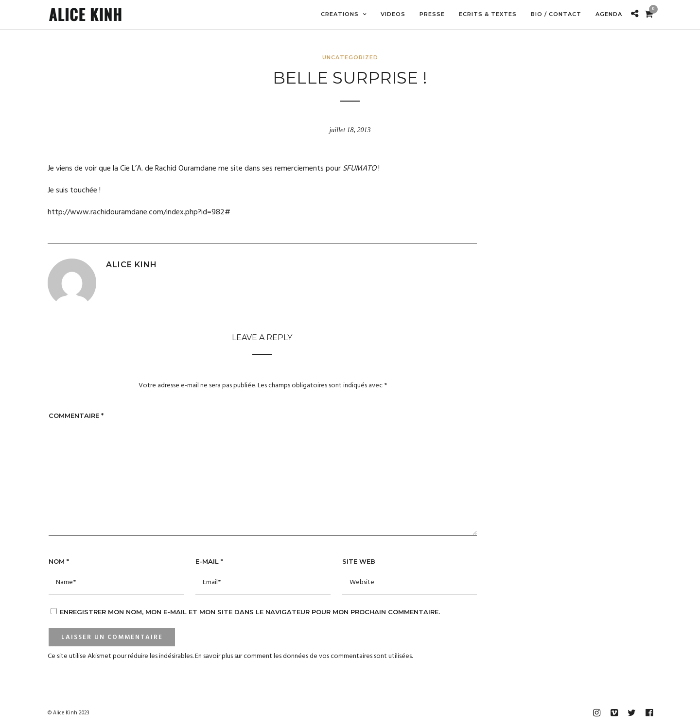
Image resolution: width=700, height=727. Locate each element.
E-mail (209, 561)
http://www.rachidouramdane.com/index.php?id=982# (139, 212)
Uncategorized (350, 57)
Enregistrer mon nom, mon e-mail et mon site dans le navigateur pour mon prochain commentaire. (250, 612)
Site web (358, 561)
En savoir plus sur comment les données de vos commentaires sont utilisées (303, 656)
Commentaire (76, 415)
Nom (59, 561)
